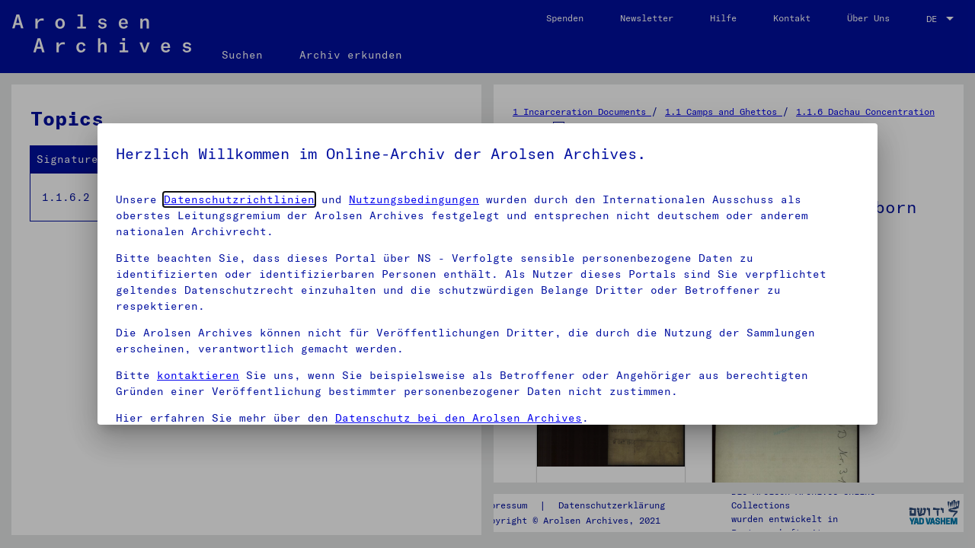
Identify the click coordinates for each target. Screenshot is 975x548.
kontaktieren (198, 375)
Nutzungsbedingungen (414, 199)
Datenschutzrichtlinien (239, 199)
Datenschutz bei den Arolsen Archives (458, 418)
